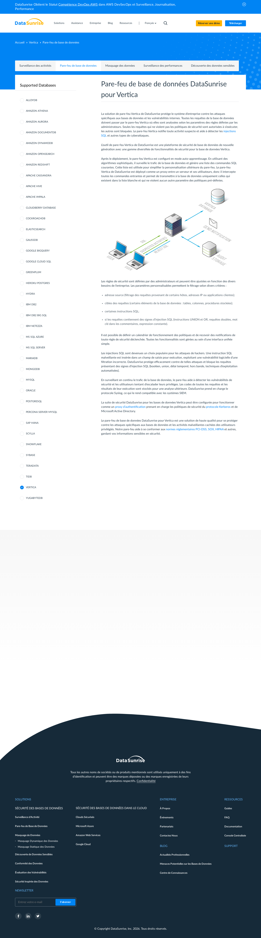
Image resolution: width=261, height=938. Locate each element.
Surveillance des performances (163, 65)
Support (231, 846)
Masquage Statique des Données (36, 847)
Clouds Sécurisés (85, 817)
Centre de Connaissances (173, 873)
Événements (166, 817)
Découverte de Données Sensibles (34, 854)
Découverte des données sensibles (213, 65)
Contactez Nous (169, 835)
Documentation (233, 826)
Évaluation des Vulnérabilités (30, 872)
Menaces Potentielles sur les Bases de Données (186, 864)
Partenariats (166, 826)
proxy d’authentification (130, 406)
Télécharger (235, 23)
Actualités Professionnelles (174, 855)
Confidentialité (146, 781)
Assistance (77, 23)
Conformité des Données (29, 863)
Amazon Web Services (88, 835)
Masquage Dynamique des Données (38, 841)
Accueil (19, 42)
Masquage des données (120, 65)
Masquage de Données (27, 835)
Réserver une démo (209, 23)
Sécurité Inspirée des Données (31, 881)
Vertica (33, 42)
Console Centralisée (235, 835)
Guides (228, 808)
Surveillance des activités (35, 65)
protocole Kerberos (218, 406)
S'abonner (65, 902)
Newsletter (24, 890)
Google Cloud (83, 844)
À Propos (165, 808)
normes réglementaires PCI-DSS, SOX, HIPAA (195, 429)
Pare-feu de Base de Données (31, 826)
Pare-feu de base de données (78, 65)
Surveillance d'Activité (27, 817)
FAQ (226, 817)
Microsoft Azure (85, 826)
